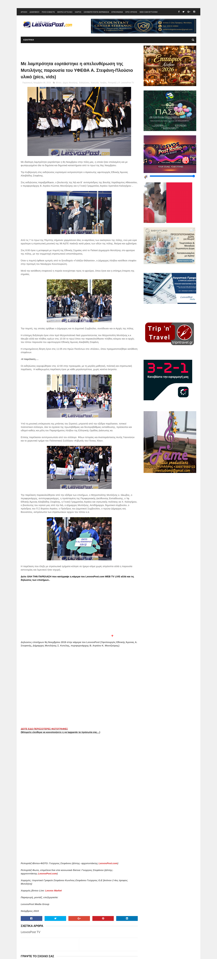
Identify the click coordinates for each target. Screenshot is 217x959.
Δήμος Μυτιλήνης (70, 83)
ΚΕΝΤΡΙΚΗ (28, 40)
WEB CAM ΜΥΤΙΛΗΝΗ (149, 12)
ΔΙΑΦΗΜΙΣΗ (34, 12)
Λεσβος (103, 83)
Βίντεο (58, 83)
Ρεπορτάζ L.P (113, 83)
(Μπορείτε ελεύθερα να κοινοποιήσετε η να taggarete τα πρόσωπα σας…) (60, 732)
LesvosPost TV (127, 83)
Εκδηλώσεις (84, 83)
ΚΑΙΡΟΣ (78, 12)
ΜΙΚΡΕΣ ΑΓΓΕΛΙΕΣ (65, 12)
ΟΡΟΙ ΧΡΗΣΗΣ (131, 12)
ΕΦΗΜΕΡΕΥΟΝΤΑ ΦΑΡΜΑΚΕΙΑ (96, 12)
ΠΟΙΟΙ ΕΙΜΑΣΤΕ (48, 12)
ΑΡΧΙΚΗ (24, 12)
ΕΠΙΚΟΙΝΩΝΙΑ (117, 12)
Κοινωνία (95, 83)
